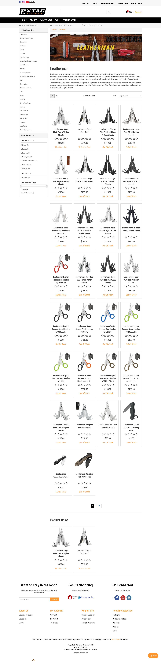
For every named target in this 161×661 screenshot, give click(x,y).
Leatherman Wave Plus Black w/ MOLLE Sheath (131, 181)
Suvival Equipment (25, 73)
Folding (25, 149)
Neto (87, 652)
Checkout (138, 12)
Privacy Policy (86, 619)
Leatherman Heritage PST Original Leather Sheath (61, 181)
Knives (21, 50)
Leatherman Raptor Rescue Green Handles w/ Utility (61, 378)
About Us (85, 3)
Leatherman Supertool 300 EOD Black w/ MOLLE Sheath (84, 231)
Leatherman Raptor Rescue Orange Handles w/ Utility (84, 378)
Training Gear (23, 115)
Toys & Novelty (24, 65)
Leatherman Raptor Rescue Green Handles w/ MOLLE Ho (131, 329)
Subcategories (27, 30)
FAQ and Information (107, 3)
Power (21, 95)
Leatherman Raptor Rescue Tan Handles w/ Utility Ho (131, 378)
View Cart (53, 615)
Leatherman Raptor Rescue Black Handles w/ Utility (84, 329)
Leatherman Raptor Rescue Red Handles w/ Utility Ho (61, 280)
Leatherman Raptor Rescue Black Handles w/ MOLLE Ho (61, 329)
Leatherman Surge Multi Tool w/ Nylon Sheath (61, 132)
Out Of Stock (107, 147)
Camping (22, 46)
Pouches (26, 153)
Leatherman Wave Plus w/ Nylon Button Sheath (107, 231)
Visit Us (21, 623)
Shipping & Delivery (88, 615)
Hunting (22, 99)
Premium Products (25, 88)
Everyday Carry (24, 57)
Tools (21, 92)
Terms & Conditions (88, 623)
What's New (46, 20)
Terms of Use (115, 639)
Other (21, 80)
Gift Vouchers (23, 111)
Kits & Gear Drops (25, 103)
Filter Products (27, 135)
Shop (24, 20)
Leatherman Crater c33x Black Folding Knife (131, 427)
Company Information (26, 615)
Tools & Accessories (29, 161)
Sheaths (26, 169)
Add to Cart (61, 147)
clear (31, 193)
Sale (57, 20)
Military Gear (23, 118)
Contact (94, 3)
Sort (114, 96)
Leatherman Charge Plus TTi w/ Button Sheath (131, 132)
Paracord (22, 122)
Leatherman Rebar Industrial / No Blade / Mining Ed (61, 231)
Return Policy (123, 3)
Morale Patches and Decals (28, 61)
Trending (22, 107)
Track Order (54, 623)
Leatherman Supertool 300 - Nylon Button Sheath (84, 280)
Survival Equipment (25, 130)
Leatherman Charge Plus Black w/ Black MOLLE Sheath (108, 132)
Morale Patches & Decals (27, 76)
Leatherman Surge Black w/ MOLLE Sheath (107, 181)
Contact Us (23, 619)
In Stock (26, 178)
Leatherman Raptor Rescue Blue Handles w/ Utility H (107, 329)
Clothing (22, 53)
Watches (22, 69)
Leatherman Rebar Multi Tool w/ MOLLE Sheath (108, 280)
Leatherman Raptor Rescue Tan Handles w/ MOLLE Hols (108, 378)
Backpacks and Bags (26, 38)
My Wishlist (54, 619)
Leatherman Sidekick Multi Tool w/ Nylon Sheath (61, 427)
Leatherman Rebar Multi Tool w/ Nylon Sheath (131, 280)
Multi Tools (23, 126)
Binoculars (22, 42)
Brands (33, 20)
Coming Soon (69, 20)
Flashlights (23, 34)
